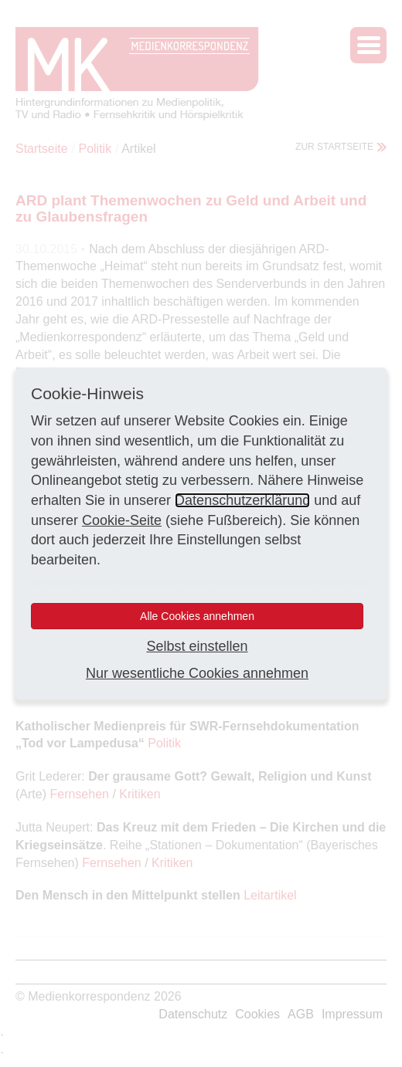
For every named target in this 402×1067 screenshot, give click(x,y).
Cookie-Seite (122, 520)
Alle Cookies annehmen (197, 616)
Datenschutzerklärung (242, 500)
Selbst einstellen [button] (196, 646)
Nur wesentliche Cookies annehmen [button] (197, 673)
